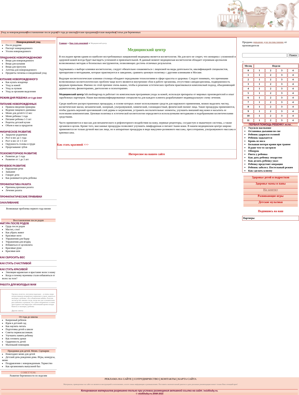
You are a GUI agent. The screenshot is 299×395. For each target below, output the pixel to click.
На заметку (270, 189)
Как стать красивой (78, 43)
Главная (63, 43)
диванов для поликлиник (268, 42)
